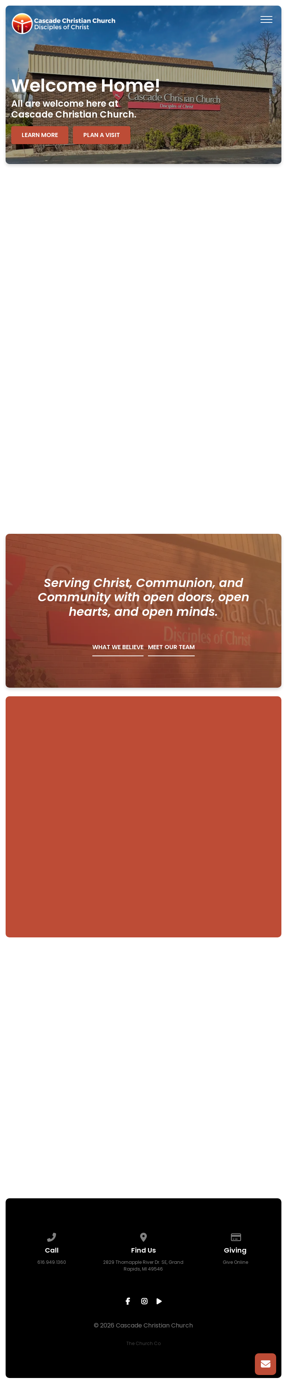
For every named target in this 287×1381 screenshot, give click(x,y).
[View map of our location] (143, 1236)
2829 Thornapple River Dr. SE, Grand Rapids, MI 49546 (143, 1265)
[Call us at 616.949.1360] (51, 1236)
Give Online (235, 1262)
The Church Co (143, 1343)
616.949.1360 (51, 1262)
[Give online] (235, 1236)
